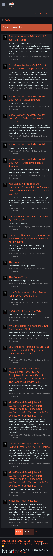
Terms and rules (9, 543)
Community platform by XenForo (25, 550)
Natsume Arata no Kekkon (23, 500)
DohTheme (21, 552)
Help (38, 543)
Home (45, 543)
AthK (11, 57)
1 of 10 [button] (18, 532)
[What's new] (47, 13)
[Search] (7, 13)
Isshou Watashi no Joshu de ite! (27, 144)
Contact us (38, 541)
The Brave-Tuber (18, 262)
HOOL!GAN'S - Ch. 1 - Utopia (25, 310)
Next (28, 532)
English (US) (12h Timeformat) (16, 541)
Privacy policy (26, 543)
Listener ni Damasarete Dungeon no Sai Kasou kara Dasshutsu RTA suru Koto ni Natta (29, 238)
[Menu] (4, 4)
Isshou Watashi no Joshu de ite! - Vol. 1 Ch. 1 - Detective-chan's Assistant (27, 118)
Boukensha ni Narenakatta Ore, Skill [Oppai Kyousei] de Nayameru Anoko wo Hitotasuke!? (29, 350)
